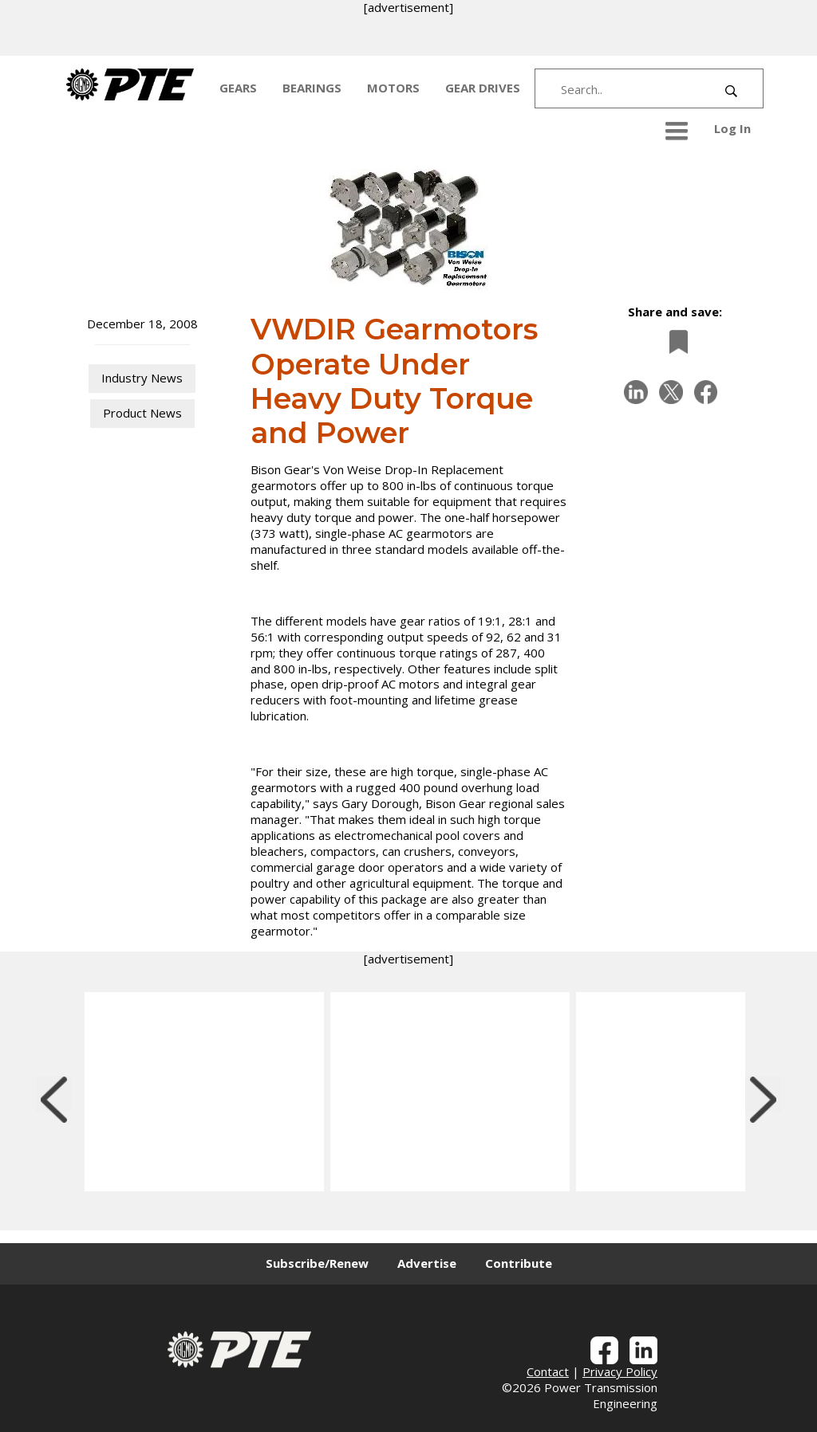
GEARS (238, 88)
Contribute (518, 1263)
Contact (548, 1371)
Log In (732, 128)
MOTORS (393, 88)
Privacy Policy (619, 1371)
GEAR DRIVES (482, 88)
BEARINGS (311, 88)
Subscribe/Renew (317, 1263)
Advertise (426, 1263)
